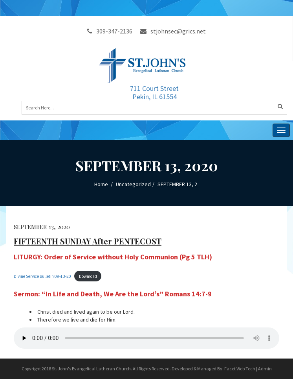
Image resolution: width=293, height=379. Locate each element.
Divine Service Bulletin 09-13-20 (42, 276)
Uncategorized (133, 184)
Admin (265, 369)
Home (101, 184)
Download (88, 276)
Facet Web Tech (239, 369)
